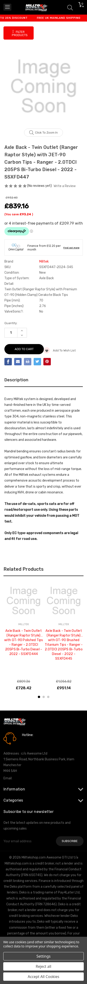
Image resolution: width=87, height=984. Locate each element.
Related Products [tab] (23, 569)
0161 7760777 (35, 741)
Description (16, 379)
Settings (43, 956)
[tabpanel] (23, 636)
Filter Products (20, 33)
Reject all (43, 966)
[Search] (70, 7)
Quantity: (10, 323)
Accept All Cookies (43, 976)
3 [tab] (48, 697)
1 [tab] (39, 697)
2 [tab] (43, 697)
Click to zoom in (43, 132)
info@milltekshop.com (30, 778)
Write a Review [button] (65, 186)
